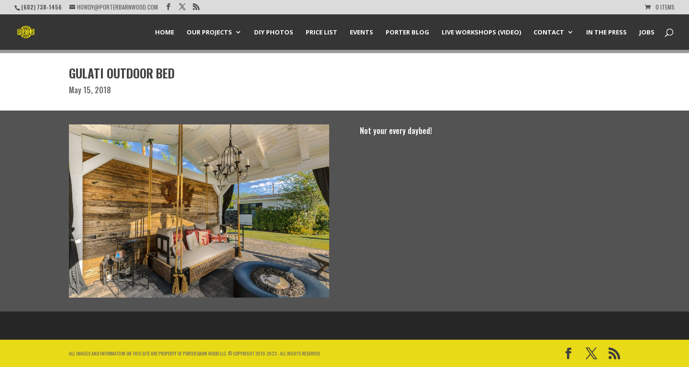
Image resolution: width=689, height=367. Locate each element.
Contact (548, 32)
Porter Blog (407, 32)
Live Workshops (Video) (481, 32)
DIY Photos (273, 32)
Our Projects (209, 32)
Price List (321, 32)
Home (164, 32)
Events (361, 32)
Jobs (647, 32)
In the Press (606, 32)
